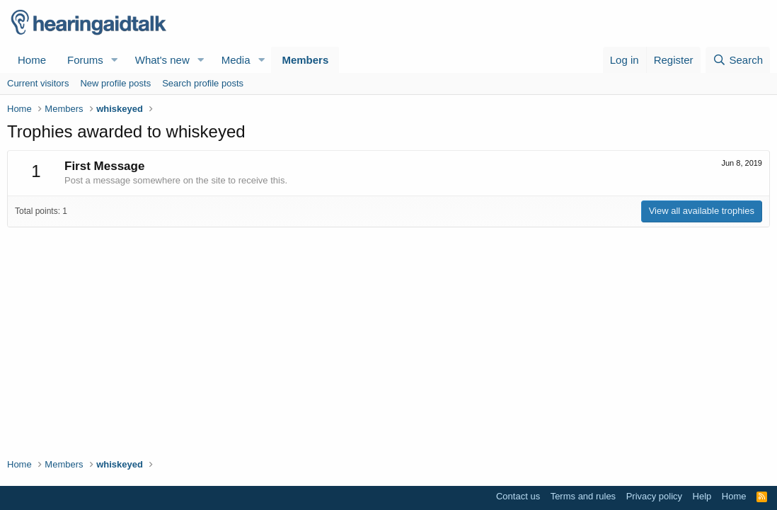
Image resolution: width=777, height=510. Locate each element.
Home (32, 60)
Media (236, 60)
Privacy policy (654, 496)
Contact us (518, 496)
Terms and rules (583, 496)
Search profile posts (202, 83)
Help (702, 496)
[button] (115, 60)
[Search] (738, 60)
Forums (85, 60)
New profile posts (115, 83)
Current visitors (38, 83)
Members (305, 60)
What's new (162, 60)
